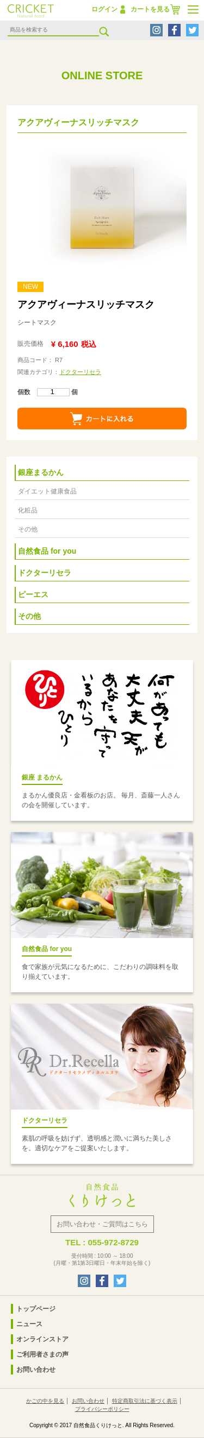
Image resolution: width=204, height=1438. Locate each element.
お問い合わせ (35, 1369)
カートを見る (150, 9)
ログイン (104, 9)
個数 (43, 392)
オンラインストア (42, 1339)
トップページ (35, 1309)
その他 (28, 529)
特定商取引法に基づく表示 (144, 1401)
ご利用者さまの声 (42, 1354)
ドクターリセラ (80, 372)
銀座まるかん (41, 472)
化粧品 (28, 510)
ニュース (29, 1324)
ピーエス (33, 594)
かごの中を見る (45, 1401)
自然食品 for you (47, 551)
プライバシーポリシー (102, 1409)
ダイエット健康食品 (47, 491)
